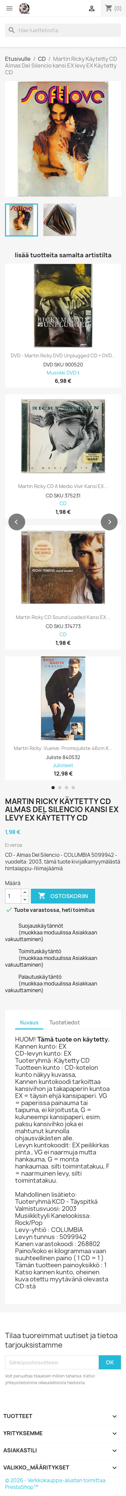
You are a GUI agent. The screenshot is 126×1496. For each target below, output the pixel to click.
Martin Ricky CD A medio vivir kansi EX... (63, 486)
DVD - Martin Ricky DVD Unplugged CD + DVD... (63, 356)
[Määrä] (13, 896)
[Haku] (63, 30)
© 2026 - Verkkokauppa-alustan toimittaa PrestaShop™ (55, 1484)
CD (63, 503)
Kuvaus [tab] (29, 1022)
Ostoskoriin (63, 896)
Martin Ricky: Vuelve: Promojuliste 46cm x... (63, 748)
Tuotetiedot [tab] (64, 1022)
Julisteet (63, 765)
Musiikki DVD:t (63, 373)
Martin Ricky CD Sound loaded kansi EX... (63, 617)
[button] (16, 522)
